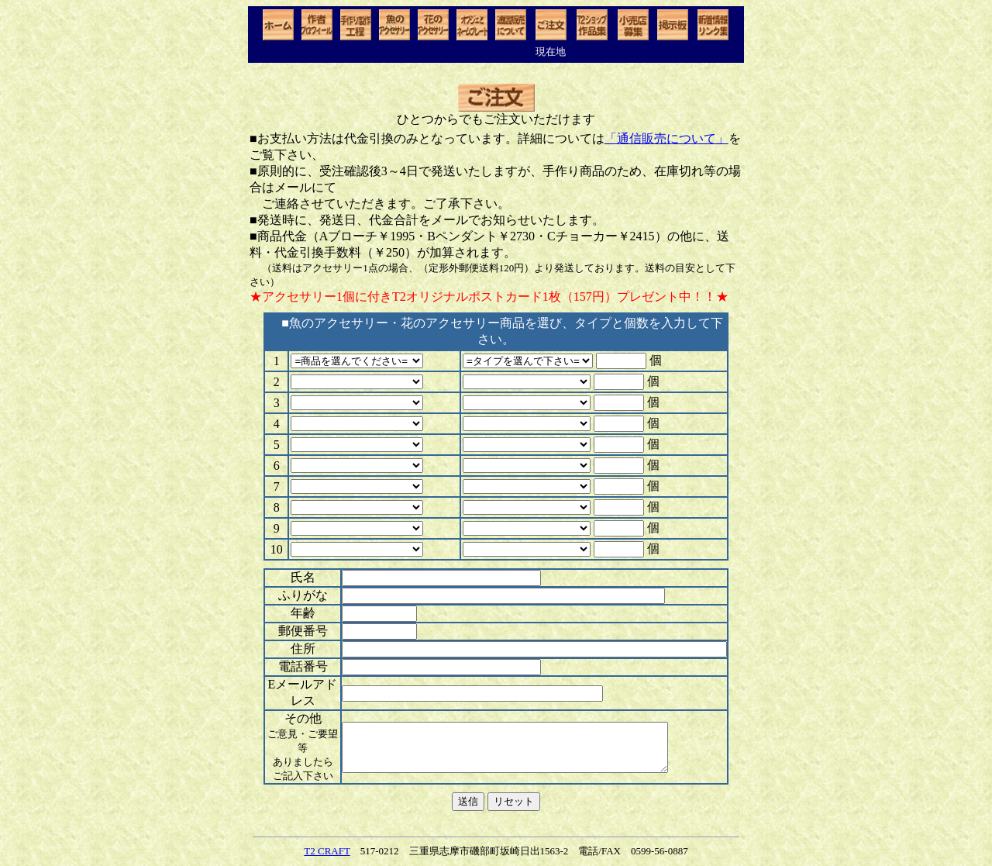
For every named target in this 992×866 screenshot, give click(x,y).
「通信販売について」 (666, 138)
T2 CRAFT (327, 851)
